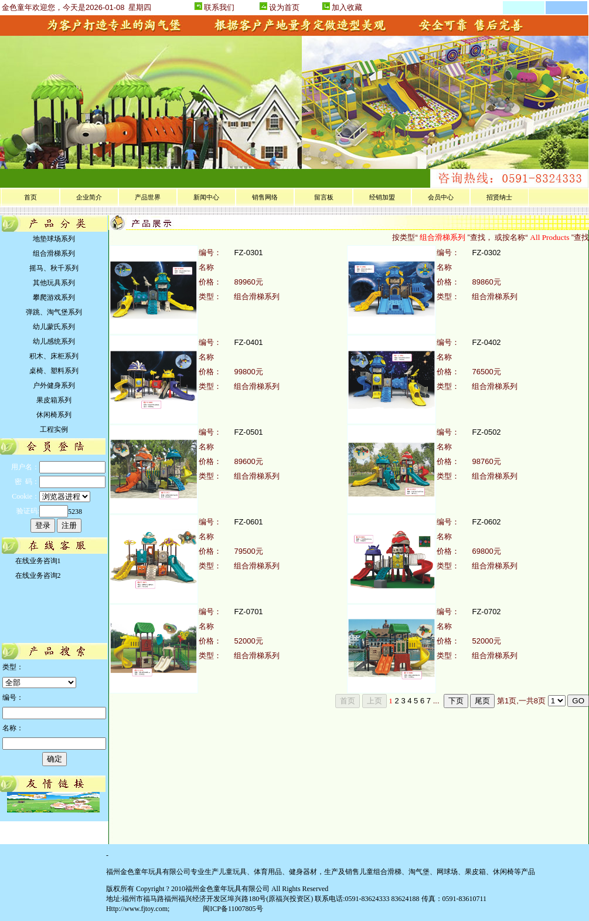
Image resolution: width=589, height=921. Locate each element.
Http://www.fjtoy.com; (137, 909)
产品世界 (148, 197)
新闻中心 (206, 197)
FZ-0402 (486, 342)
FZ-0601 (248, 521)
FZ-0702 (486, 611)
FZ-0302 (486, 252)
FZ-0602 (486, 521)
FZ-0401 (248, 342)
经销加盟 (382, 197)
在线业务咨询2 (36, 575)
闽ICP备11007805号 (232, 909)
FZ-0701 (248, 611)
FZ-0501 (248, 432)
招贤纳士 (499, 197)
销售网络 (265, 197)
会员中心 (441, 197)
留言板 (323, 197)
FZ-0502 (486, 432)
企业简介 (89, 197)
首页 (30, 197)
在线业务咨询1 (36, 561)
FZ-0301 (248, 252)
